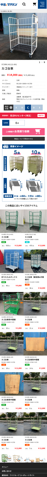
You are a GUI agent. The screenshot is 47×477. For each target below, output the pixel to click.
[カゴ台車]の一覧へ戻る (6, 11)
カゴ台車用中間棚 (8, 320)
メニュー (5, 468)
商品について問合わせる (23, 139)
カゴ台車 (5, 237)
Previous (5, 36)
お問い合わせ (6, 472)
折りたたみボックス (9, 277)
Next (42, 36)
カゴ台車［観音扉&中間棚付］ (34, 278)
